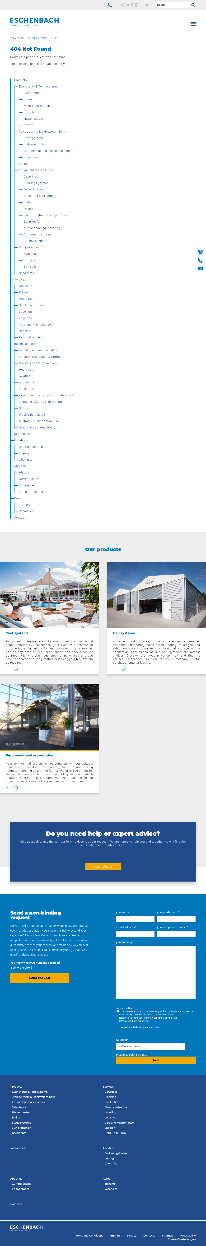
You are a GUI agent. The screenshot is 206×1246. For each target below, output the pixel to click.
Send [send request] (155, 1060)
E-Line (16, 1117)
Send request (39, 978)
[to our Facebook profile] (132, 5)
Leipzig (109, 1158)
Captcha (122, 1039)
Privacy (131, 1235)
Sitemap (167, 1235)
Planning (110, 1097)
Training (110, 1183)
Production (112, 1102)
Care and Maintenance (119, 1122)
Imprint (115, 1235)
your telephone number (172, 927)
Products (16, 1086)
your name (123, 912)
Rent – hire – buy (115, 1133)
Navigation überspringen (26, 1083)
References (17, 1148)
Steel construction (116, 1107)
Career (107, 1178)
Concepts (111, 1091)
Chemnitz (111, 1163)
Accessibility (188, 1235)
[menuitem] (147, 5)
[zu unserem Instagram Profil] (136, 5)
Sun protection (21, 1127)
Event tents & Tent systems (29, 1091)
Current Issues (21, 1183)
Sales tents (19, 1107)
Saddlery (110, 1127)
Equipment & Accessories (28, 1102)
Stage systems (21, 1122)
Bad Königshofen (116, 1153)
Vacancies (111, 1189)
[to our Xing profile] (122, 5)
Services (108, 1086)
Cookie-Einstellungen (182, 1239)
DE (147, 4)
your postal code (168, 912)
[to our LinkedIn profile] (127, 5)
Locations (109, 1148)
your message (125, 942)
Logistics (110, 1117)
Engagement (20, 1189)
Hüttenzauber (21, 1112)
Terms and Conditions (89, 1235)
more (9, 669)
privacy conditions (145, 1011)
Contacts (16, 1204)
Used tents (19, 1133)
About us (16, 1178)
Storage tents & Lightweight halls (33, 1097)
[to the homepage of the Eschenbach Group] (26, 1230)
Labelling (110, 1112)
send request (103, 866)
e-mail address (126, 927)
